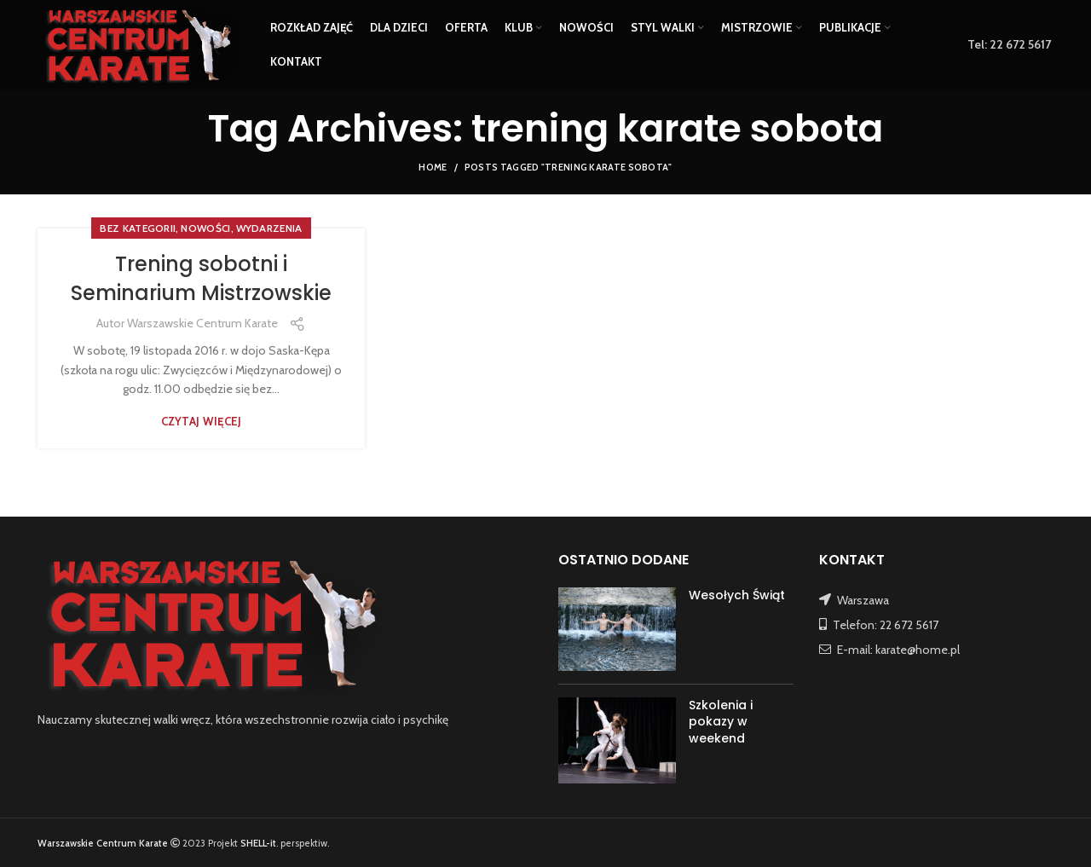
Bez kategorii (138, 228)
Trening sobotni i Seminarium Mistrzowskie (201, 278)
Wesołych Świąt (737, 595)
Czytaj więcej (201, 421)
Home (433, 167)
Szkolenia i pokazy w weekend (721, 721)
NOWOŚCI (205, 228)
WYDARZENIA (269, 228)
